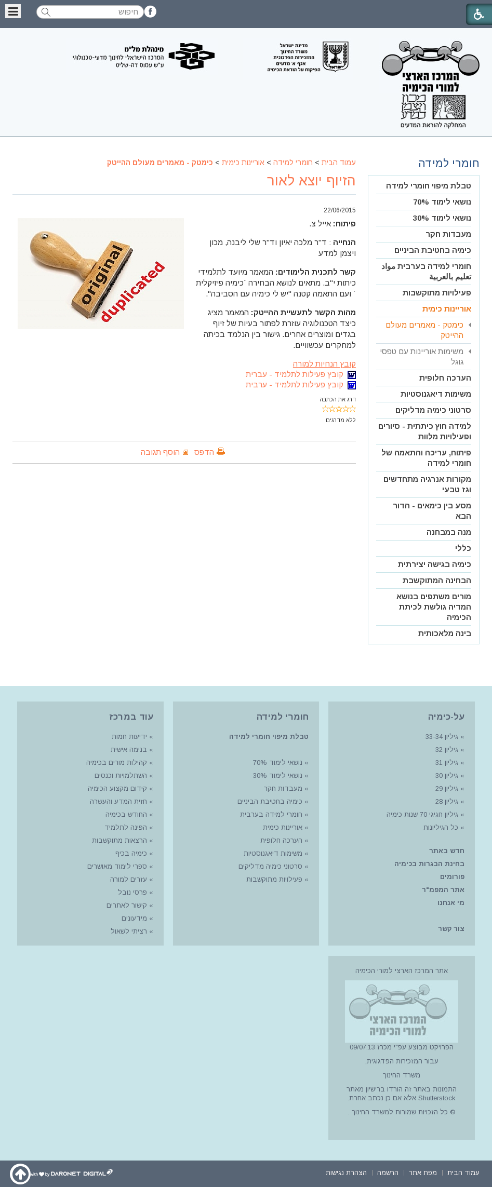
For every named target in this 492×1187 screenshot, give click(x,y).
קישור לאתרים (125, 905)
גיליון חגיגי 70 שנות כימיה (421, 814)
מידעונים (134, 918)
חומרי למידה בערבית (271, 814)
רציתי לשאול (129, 931)
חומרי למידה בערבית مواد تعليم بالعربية (426, 271)
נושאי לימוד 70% (442, 201)
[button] (13, 11)
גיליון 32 (446, 749)
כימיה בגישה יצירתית (434, 564)
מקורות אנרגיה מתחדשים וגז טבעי (427, 484)
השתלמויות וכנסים (121, 775)
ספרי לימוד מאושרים (117, 866)
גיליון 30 (446, 775)
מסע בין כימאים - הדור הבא (432, 510)
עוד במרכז (131, 717)
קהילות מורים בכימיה (116, 762)
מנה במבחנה (449, 532)
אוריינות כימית (243, 162)
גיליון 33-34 (441, 736)
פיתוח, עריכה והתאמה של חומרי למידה (426, 457)
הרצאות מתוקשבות (118, 840)
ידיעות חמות (129, 736)
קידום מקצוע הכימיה (117, 788)
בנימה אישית (129, 749)
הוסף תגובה (160, 452)
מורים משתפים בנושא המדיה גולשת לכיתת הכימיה (433, 607)
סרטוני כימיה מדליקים (433, 410)
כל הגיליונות (440, 827)
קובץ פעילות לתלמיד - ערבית (301, 384)
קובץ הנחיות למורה (324, 363)
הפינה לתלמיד (124, 827)
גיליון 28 (446, 801)
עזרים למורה (127, 879)
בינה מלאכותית (444, 633)
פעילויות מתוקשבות (437, 292)
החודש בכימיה (125, 814)
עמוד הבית (339, 162)
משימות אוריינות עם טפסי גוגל (421, 356)
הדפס (204, 452)
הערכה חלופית (445, 377)
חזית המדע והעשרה (117, 801)
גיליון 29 (446, 788)
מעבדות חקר (448, 234)
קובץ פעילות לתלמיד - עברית (301, 374)
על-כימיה (446, 717)
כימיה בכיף (131, 853)
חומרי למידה (293, 162)
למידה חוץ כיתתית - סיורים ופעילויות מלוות (424, 431)
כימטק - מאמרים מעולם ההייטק (160, 162)
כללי (463, 548)
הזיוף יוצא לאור (311, 180)
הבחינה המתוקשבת (437, 580)
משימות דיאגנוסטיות (436, 393)
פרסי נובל (132, 892)
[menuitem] (423, 186)
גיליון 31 (446, 762)
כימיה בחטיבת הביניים (432, 250)
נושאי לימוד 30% (442, 217)
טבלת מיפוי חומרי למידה (428, 185)
